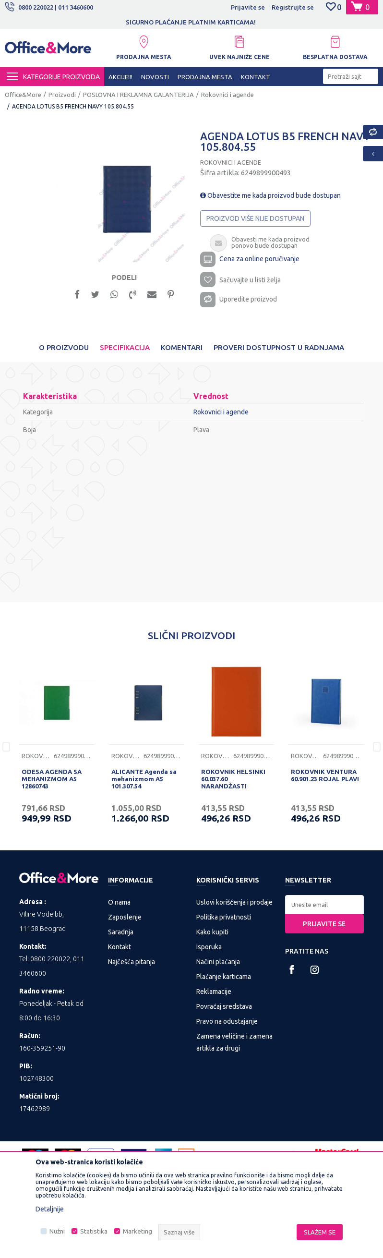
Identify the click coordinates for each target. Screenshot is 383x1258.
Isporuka (209, 947)
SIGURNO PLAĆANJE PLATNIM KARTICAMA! (245, 22)
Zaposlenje (125, 917)
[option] (121, 198)
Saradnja (120, 932)
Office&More (23, 94)
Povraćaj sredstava (224, 1006)
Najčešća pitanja (131, 962)
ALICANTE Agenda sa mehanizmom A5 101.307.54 (144, 778)
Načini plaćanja (218, 962)
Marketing (137, 1231)
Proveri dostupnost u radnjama (279, 347)
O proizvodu (64, 347)
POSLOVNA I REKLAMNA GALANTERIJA (138, 94)
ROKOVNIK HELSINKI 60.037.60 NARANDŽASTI (233, 778)
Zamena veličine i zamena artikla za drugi (234, 1042)
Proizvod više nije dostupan (255, 218)
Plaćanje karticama (223, 976)
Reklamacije (213, 991)
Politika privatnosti (223, 917)
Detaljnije (50, 1209)
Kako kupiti (212, 932)
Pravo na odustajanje (227, 1021)
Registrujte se (293, 7)
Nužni (57, 1231)
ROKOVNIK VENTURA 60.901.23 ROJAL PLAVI (325, 775)
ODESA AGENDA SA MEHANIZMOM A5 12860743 (52, 778)
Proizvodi (62, 94)
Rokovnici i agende (227, 94)
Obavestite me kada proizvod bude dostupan (270, 195)
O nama (119, 902)
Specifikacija (125, 347)
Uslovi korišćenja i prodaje (234, 902)
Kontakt (119, 947)
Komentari (182, 347)
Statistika (94, 1231)
